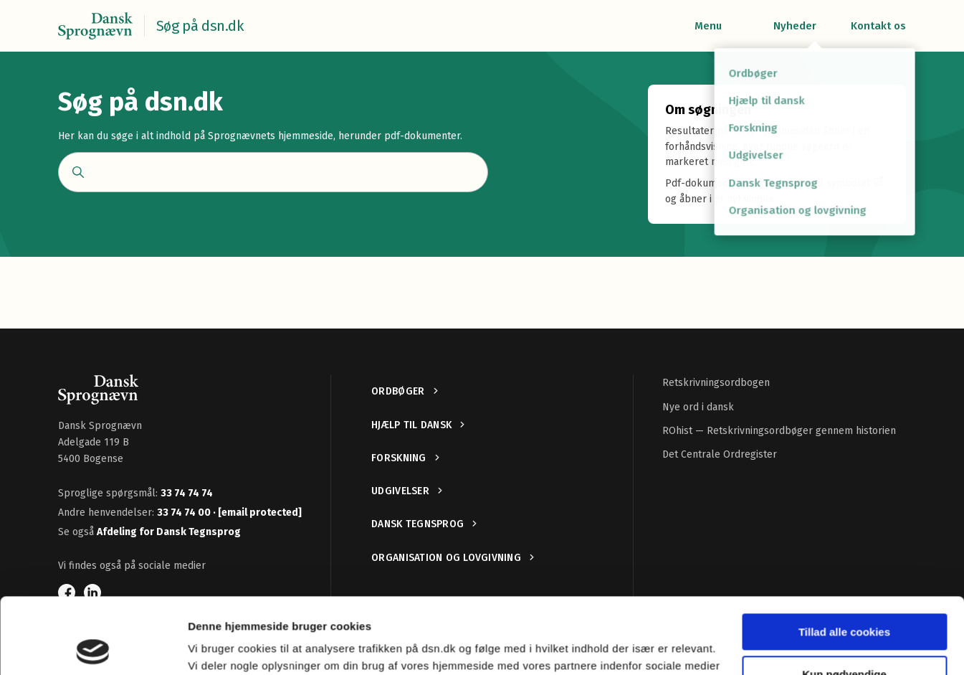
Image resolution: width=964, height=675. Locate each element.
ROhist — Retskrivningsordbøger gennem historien (779, 431)
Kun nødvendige (844, 598)
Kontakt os (878, 25)
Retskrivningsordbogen (716, 383)
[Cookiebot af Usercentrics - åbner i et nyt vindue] (93, 647)
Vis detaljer (217, 647)
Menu (708, 25)
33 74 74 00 (185, 512)
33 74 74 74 (187, 493)
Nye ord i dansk (698, 407)
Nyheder (794, 25)
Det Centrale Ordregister (719, 454)
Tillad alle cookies (844, 556)
